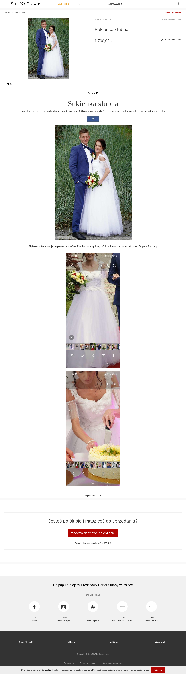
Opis (9, 84)
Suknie (93, 93)
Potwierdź (158, 670)
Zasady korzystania (88, 663)
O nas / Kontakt (26, 642)
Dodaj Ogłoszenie (173, 12)
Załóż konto (115, 642)
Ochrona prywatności (112, 663)
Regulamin (69, 663)
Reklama (71, 642)
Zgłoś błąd (160, 642)
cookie (48, 670)
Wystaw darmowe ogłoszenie (93, 533)
